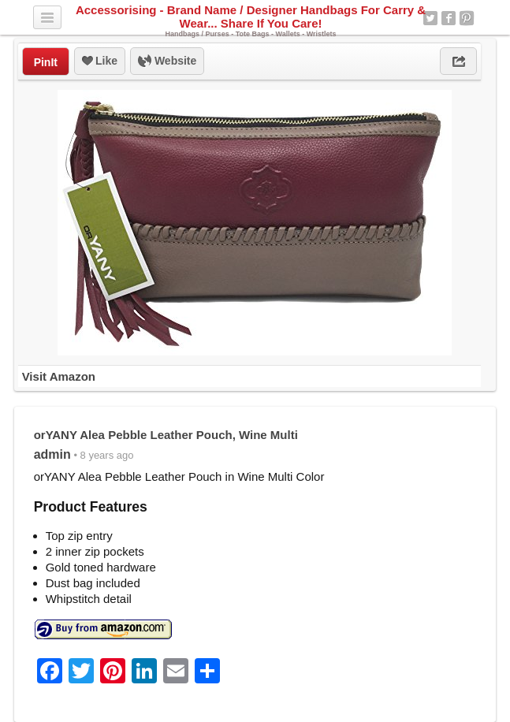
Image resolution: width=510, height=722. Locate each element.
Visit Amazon (58, 376)
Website (167, 61)
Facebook (448, 18)
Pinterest (467, 18)
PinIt (46, 62)
